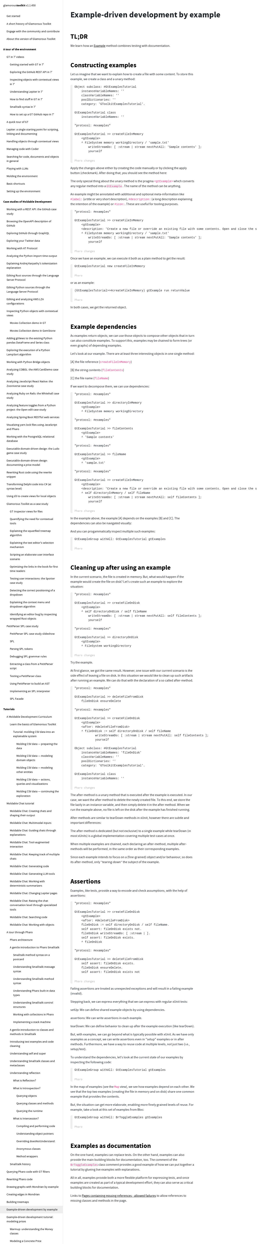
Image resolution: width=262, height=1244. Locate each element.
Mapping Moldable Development (30, 596)
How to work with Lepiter (22, 986)
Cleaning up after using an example (120, 567)
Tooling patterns (23, 638)
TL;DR (79, 36)
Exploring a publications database (27, 843)
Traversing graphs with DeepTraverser (29, 421)
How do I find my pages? (28, 1051)
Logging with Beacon (19, 413)
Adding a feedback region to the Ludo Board (32, 346)
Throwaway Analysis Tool (31, 767)
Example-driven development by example (32, 73)
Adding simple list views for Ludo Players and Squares (35, 296)
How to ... (9, 865)
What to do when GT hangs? (27, 892)
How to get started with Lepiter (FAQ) (32, 994)
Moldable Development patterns (30, 623)
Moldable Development (21, 518)
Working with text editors (22, 178)
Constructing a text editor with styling (33, 228)
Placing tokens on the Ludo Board (30, 305)
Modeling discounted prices (26, 112)
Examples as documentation (110, 1145)
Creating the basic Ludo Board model (32, 286)
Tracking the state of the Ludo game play (35, 356)
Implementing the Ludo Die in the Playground (30, 323)
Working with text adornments (28, 201)
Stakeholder (20, 577)
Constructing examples (103, 65)
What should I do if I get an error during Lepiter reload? (34, 957)
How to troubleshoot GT (21, 885)
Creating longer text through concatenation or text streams (28, 219)
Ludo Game (14, 243)
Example (99, 46)
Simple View (23, 760)
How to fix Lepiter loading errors (29, 1206)
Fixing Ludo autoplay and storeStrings (33, 398)
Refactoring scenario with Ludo (28, 383)
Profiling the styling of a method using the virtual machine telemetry (33, 486)
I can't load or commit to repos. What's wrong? (33, 929)
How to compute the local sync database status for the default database (32, 1147)
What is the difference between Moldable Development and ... (34, 614)
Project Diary (24, 737)
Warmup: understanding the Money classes (31, 95)
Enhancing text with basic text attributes (34, 193)
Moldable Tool (25, 646)
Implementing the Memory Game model (34, 127)
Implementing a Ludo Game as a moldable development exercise (29, 253)
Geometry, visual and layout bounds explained (32, 800)
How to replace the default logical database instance (33, 1197)
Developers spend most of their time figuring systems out (32, 536)
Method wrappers (27, 20)
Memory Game (15, 120)
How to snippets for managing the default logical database (30, 1133)
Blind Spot (22, 752)
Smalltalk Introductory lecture (31, 263)
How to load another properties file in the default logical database (36, 1185)
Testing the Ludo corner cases (28, 364)
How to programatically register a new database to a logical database (36, 1173)
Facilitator (19, 569)
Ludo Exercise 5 (22, 270)
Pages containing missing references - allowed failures (119, 1196)
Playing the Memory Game (26, 159)
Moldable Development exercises (24, 820)
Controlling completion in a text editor (33, 236)
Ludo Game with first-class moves (30, 391)
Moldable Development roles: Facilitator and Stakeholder (34, 559)
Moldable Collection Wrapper (34, 722)
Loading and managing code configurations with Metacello (33, 431)
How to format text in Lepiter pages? (35, 1036)
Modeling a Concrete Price (25, 105)
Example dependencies (103, 326)
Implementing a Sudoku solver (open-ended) (30, 853)
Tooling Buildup (26, 745)
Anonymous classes (28, 13)
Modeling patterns (24, 691)
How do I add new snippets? (30, 1017)
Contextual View (26, 661)
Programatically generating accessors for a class (32, 455)
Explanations (11, 511)
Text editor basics (20, 186)
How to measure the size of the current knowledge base (33, 1109)
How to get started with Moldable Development (27, 875)
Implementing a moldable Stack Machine (31, 828)
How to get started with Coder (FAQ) (28, 1214)
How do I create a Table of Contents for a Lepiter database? (34, 1085)
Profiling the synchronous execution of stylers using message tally (33, 474)
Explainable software (22, 526)
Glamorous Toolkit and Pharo (25, 775)
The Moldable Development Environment (27, 587)
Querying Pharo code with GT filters (28, 35)
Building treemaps (18, 66)
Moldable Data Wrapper (30, 714)
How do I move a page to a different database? (34, 1061)
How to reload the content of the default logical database (33, 1161)
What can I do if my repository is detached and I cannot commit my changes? (31, 943)
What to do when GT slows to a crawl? (33, 900)
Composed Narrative (29, 684)
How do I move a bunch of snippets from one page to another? (34, 1097)
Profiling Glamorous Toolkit (23, 464)
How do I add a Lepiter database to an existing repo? (33, 969)
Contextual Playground (30, 654)
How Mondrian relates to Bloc (28, 810)
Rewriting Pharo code (20, 43)
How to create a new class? (26, 1221)
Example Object (25, 707)
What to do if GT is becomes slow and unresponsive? (32, 917)
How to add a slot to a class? (27, 1236)
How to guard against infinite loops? (32, 979)
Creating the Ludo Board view (28, 313)
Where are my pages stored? (30, 1009)
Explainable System (25, 631)
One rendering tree (18, 790)
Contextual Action (27, 676)
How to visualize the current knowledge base (34, 1121)
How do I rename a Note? (28, 1044)
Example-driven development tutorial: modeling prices (30, 83)
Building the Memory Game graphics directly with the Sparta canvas (32, 169)
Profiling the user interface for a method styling (34, 498)
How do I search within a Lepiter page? (32, 1073)
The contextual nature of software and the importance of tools (33, 547)
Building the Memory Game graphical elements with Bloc (32, 149)
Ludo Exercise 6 (22, 278)
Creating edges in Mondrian (23, 58)
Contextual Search (27, 669)
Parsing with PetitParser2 (22, 406)
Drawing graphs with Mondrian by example (33, 51)
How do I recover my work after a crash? (34, 907)
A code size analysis (22, 783)
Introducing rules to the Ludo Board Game (32, 334)
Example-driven (19, 604)
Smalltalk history (20, 28)
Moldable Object (26, 699)
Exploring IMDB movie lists (23, 835)
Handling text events (22, 209)
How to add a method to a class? (30, 1229)
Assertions (85, 881)
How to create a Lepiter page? (31, 1002)
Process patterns (23, 729)
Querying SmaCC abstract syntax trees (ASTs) (30, 443)
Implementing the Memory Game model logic (34, 137)
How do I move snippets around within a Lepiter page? (32, 1027)
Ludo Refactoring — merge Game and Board (32, 373)
